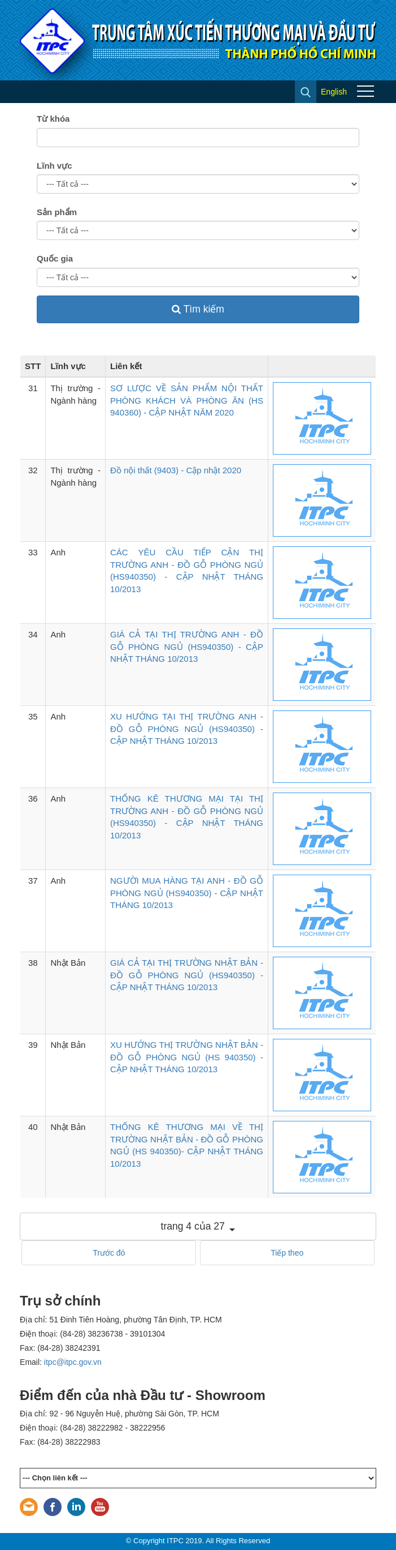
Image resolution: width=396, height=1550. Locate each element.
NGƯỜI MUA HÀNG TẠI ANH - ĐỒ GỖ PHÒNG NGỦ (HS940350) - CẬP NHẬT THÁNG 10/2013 (186, 893)
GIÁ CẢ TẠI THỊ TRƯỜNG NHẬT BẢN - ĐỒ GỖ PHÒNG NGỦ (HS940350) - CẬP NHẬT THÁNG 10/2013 (186, 975)
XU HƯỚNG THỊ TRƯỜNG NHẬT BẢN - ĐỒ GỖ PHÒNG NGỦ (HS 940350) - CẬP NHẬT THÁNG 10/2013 (186, 1057)
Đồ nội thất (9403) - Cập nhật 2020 (175, 470)
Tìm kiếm (198, 309)
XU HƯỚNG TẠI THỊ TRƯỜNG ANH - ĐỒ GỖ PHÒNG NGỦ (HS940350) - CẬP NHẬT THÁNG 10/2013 (186, 729)
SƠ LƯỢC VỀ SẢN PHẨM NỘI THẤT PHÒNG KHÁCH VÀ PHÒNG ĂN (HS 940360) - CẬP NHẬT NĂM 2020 (186, 400)
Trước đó (109, 1252)
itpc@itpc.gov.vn (73, 1362)
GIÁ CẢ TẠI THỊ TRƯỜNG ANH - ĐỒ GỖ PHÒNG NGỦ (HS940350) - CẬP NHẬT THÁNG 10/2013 (186, 646)
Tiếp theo (287, 1252)
